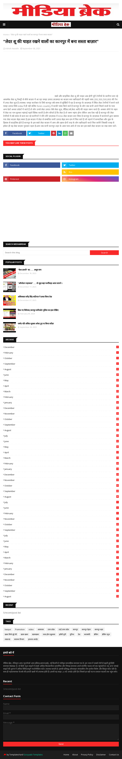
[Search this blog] (46, 252)
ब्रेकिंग (96, 634)
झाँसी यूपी (62, 634)
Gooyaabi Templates (33, 754)
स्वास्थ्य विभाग (19, 639)
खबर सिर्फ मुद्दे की (11, 634)
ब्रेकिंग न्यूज (106, 634)
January (61, 402)
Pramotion (20, 629)
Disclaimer (101, 754)
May (61, 380)
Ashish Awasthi (12, 48)
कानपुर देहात (86, 629)
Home (6, 34)
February (61, 352)
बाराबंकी (87, 634)
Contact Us (114, 754)
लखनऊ (7, 639)
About (75, 754)
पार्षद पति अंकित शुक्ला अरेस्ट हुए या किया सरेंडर (36, 323)
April (61, 385)
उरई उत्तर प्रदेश (64, 629)
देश (79, 634)
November (61, 413)
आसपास (41, 629)
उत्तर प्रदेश (51, 629)
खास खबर (24, 634)
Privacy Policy (87, 754)
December (61, 347)
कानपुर (75, 629)
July (61, 435)
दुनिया (72, 634)
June (61, 374)
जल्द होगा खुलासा (49, 634)
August (61, 369)
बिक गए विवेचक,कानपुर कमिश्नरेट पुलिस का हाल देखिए (38, 310)
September (61, 363)
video (31, 629)
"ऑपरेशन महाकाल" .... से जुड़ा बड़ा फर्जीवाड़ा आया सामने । (40, 283)
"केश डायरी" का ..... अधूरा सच (29, 269)
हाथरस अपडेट (33, 639)
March (61, 391)
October (61, 358)
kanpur (8, 629)
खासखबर (35, 634)
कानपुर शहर (99, 629)
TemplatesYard (16, 754)
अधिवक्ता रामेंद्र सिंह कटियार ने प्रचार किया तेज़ (35, 296)
